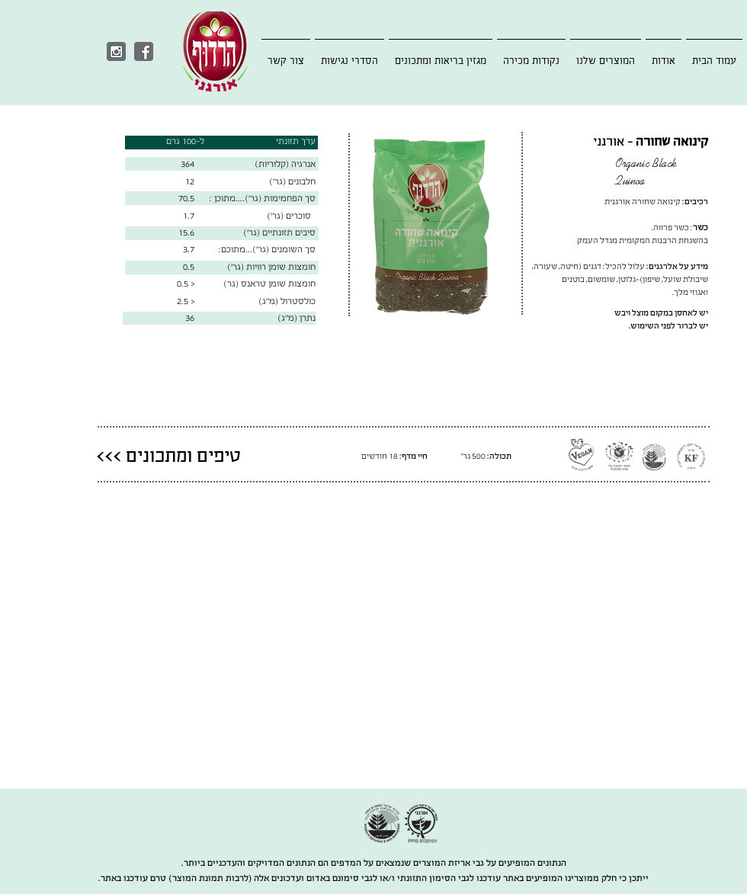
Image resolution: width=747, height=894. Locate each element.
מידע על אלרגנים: (677, 266)
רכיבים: (695, 202)
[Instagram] (116, 51)
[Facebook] (143, 51)
